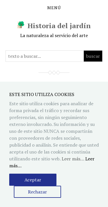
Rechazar (37, 192)
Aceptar (32, 180)
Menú (54, 8)
